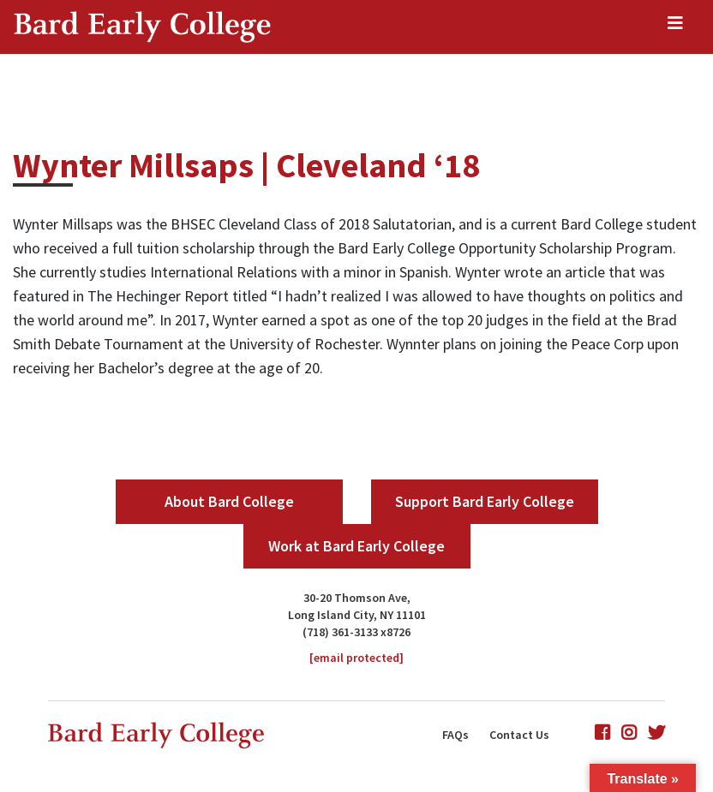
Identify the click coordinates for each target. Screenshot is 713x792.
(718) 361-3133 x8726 (356, 632)
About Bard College (229, 501)
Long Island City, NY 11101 (357, 614)
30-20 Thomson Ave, (356, 597)
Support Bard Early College (484, 501)
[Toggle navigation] (675, 27)
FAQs (455, 734)
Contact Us (519, 734)
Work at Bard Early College (356, 546)
